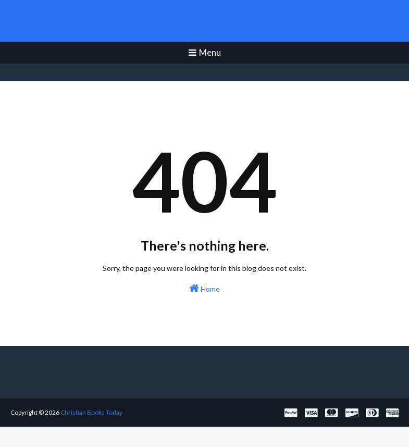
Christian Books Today (204, 20)
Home (204, 288)
